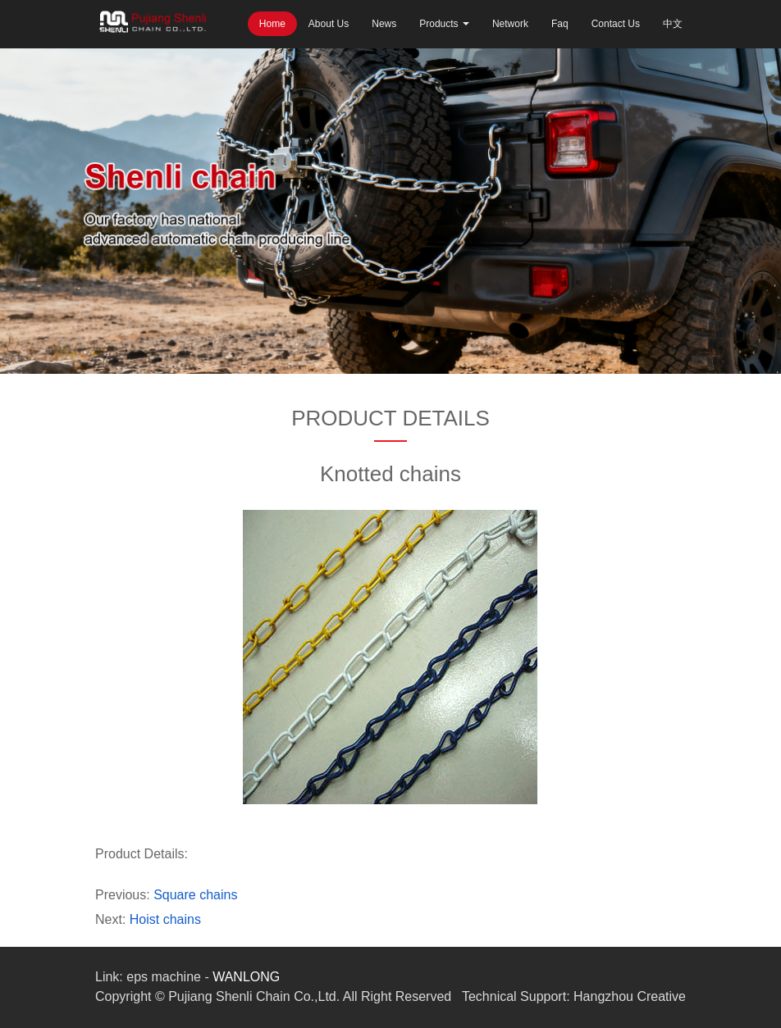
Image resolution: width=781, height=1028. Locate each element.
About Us (328, 24)
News (384, 24)
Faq (560, 24)
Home (272, 24)
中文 (673, 24)
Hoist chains (165, 919)
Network (510, 24)
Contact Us (615, 24)
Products (444, 24)
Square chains (195, 895)
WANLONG (246, 977)
